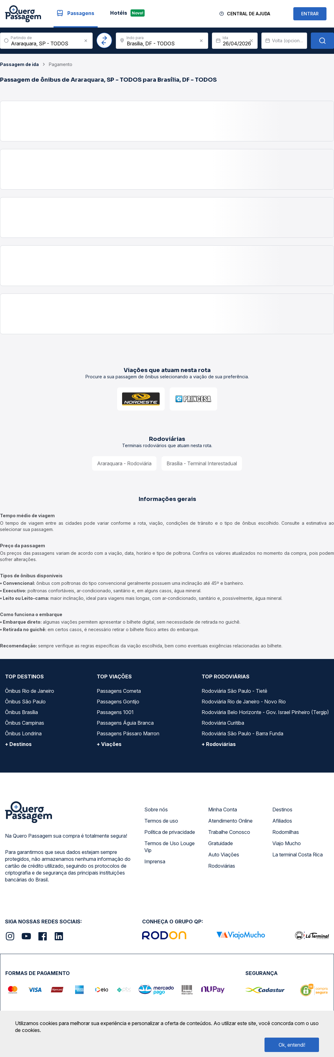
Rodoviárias (221, 866)
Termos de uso (161, 821)
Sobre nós (156, 809)
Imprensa (154, 861)
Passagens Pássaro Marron (128, 733)
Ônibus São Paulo (25, 701)
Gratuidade (220, 843)
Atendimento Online (230, 821)
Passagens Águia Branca (125, 723)
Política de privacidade (169, 832)
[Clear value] (251, 40)
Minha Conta (222, 809)
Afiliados (282, 821)
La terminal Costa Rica (297, 854)
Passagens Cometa (119, 691)
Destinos (282, 809)
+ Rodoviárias (219, 744)
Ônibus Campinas (24, 723)
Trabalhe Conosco (229, 832)
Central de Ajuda (248, 13)
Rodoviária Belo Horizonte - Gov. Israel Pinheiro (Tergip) (265, 712)
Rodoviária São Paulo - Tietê (234, 691)
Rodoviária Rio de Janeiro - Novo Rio (244, 701)
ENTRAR (310, 13)
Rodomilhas (285, 832)
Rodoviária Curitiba (223, 723)
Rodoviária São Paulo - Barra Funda (242, 733)
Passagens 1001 (115, 712)
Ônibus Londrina (23, 733)
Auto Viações (223, 854)
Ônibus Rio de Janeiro (29, 691)
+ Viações (109, 744)
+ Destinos (18, 744)
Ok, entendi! (292, 1045)
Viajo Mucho (286, 843)
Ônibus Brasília (21, 712)
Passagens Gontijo (118, 701)
